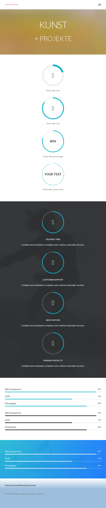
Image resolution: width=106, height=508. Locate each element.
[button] (99, 4)
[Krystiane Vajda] (11, 5)
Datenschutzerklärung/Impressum (20, 485)
